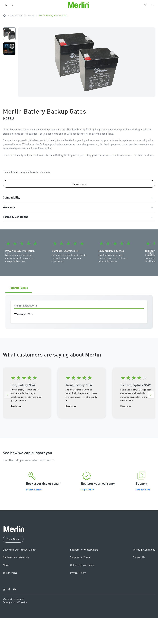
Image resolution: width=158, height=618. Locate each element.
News (6, 565)
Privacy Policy (78, 572)
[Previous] (7, 253)
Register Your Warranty (16, 557)
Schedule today (33, 489)
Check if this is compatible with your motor (27, 172)
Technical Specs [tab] (18, 287)
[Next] (150, 253)
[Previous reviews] (7, 394)
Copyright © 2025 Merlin (15, 602)
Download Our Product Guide (19, 549)
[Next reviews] (150, 394)
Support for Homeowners (84, 549)
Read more (16, 406)
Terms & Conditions (144, 549)
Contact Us (139, 557)
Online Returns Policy (82, 565)
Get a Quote (13, 539)
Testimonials (10, 572)
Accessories (17, 15)
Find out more (143, 489)
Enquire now (79, 184)
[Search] (145, 5)
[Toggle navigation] (152, 5)
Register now (87, 489)
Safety (31, 15)
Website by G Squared (13, 598)
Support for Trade (80, 557)
